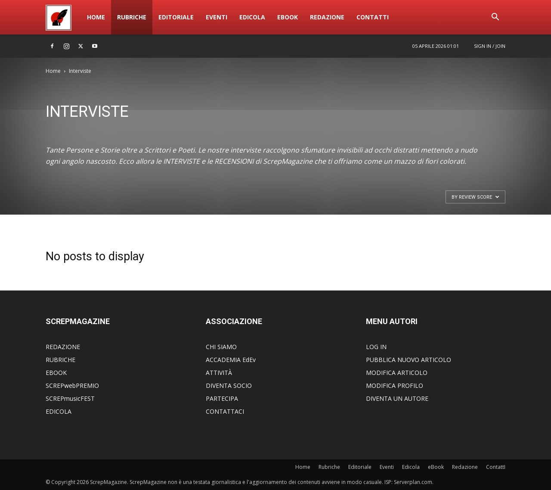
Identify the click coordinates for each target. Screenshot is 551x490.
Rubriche (131, 17)
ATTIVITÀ (219, 372)
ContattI (372, 17)
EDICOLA (58, 411)
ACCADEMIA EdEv (231, 360)
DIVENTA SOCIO (229, 385)
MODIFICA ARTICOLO (396, 372)
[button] (495, 18)
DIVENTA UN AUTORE (397, 398)
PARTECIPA (222, 398)
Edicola (252, 17)
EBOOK (56, 372)
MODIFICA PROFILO (394, 385)
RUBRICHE (60, 360)
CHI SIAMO (221, 347)
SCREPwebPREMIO (72, 385)
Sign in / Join (489, 46)
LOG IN (376, 347)
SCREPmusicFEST (70, 398)
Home (96, 17)
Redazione (327, 17)
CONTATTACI (225, 411)
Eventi (216, 17)
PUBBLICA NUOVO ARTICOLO (408, 360)
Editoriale (176, 17)
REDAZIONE (63, 347)
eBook (287, 17)
